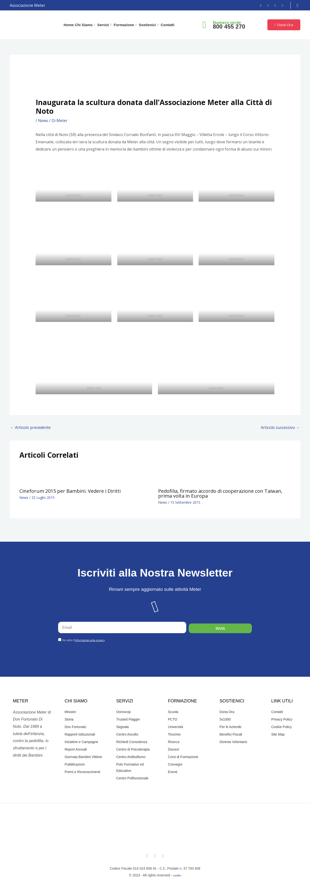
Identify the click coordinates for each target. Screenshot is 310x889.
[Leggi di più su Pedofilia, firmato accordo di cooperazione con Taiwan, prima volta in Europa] (168, 474)
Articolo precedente (30, 427)
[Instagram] (266, 5)
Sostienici (149, 25)
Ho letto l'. (83, 640)
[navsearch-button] (297, 5)
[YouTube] (273, 5)
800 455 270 (229, 26)
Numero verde (227, 22)
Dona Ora (284, 24)
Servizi (105, 25)
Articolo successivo (280, 427)
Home (69, 25)
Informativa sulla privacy (90, 640)
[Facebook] (258, 5)
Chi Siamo (85, 25)
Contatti (167, 25)
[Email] (280, 5)
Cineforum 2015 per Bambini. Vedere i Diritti (70, 491)
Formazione (126, 25)
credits (177, 875)
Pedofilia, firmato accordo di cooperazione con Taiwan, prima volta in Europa (220, 493)
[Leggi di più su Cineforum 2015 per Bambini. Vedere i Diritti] (29, 474)
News (43, 120)
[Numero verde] (204, 25)
